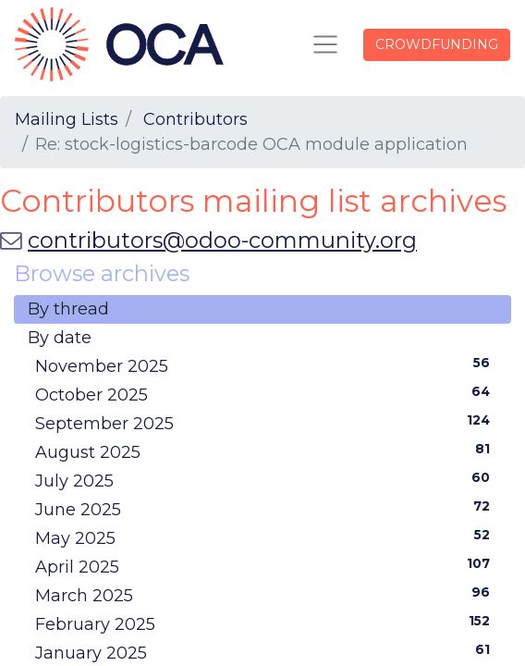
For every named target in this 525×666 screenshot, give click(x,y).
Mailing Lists (66, 119)
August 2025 (266, 451)
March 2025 (266, 595)
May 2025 (266, 537)
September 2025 (266, 423)
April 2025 (266, 566)
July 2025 (266, 480)
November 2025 (266, 365)
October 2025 (266, 394)
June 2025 (266, 509)
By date (60, 337)
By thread (68, 309)
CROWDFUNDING (436, 44)
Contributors (195, 119)
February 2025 (266, 623)
